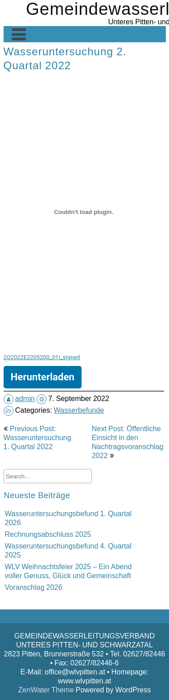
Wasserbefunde (79, 410)
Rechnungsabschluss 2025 (48, 534)
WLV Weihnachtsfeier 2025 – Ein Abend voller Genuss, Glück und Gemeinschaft (68, 571)
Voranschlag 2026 (34, 587)
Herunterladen (43, 377)
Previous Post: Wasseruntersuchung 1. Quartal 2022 (38, 437)
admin (25, 398)
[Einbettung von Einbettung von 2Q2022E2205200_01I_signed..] (84, 212)
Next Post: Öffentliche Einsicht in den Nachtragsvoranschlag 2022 (127, 442)
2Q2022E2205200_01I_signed (42, 357)
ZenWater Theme (46, 689)
